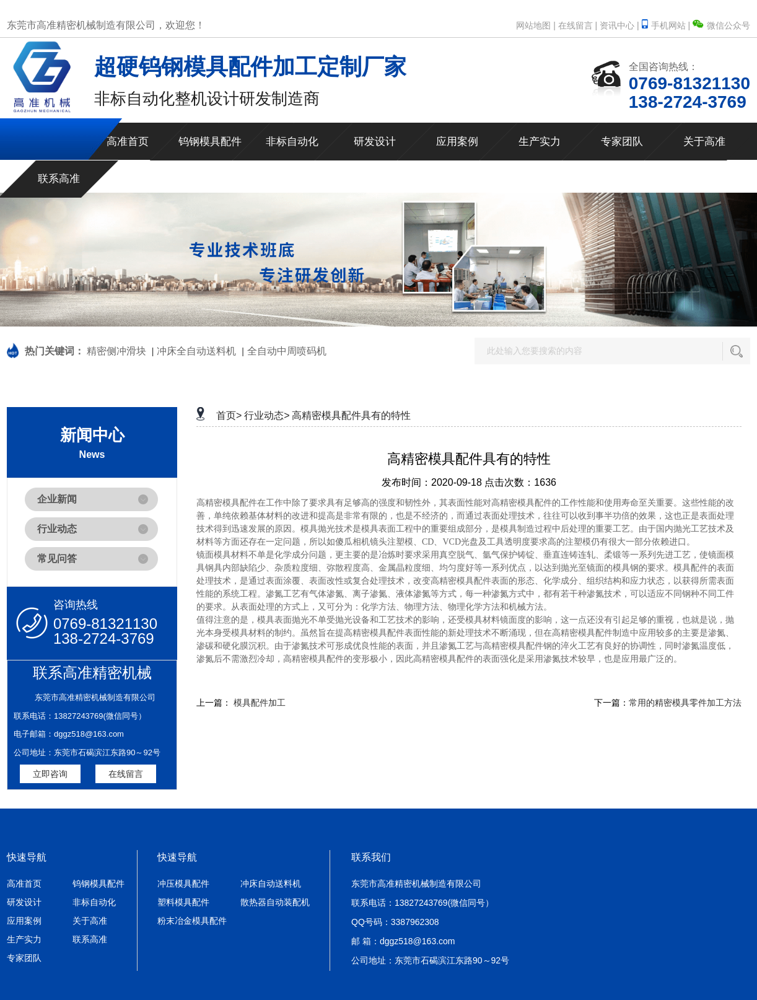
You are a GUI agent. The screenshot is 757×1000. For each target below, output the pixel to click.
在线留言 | (578, 25)
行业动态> (266, 415)
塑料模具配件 (183, 902)
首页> (229, 415)
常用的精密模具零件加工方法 (685, 703)
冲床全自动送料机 (196, 351)
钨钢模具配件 (210, 141)
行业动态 (57, 529)
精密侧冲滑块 (116, 351)
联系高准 (59, 179)
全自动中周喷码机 (286, 351)
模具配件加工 (260, 703)
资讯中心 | (619, 25)
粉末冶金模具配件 (192, 921)
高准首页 (128, 141)
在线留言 (125, 774)
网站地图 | (536, 25)
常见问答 (57, 558)
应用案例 (457, 141)
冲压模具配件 (183, 883)
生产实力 (540, 141)
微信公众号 (721, 25)
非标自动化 (292, 141)
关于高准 (704, 141)
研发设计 (375, 141)
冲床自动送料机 (270, 883)
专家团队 (622, 141)
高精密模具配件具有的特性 (351, 415)
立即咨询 (50, 774)
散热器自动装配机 (275, 902)
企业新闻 (57, 499)
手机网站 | (667, 25)
